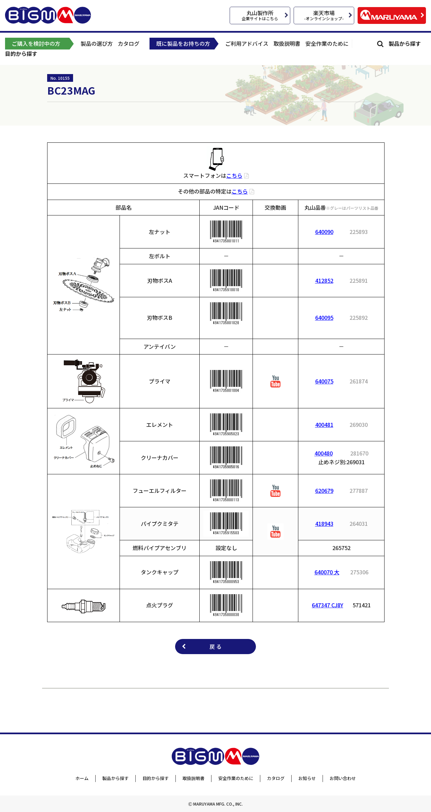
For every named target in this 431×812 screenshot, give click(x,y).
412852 (324, 280)
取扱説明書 (286, 43)
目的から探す (21, 53)
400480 (323, 453)
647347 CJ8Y (327, 605)
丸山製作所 (260, 15)
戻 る (215, 646)
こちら (234, 175)
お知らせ (307, 778)
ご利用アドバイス (246, 43)
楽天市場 (324, 15)
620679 (324, 490)
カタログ (128, 43)
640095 (324, 317)
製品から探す (405, 43)
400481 (324, 424)
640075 (324, 381)
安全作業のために (327, 43)
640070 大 (326, 572)
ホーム (82, 778)
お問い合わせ (343, 778)
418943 (324, 523)
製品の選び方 (96, 43)
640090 (324, 232)
